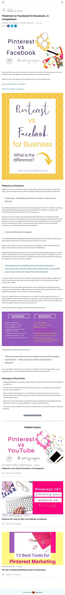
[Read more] (32, 447)
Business (26, 415)
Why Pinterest (14, 23)
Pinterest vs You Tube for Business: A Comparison (23, 468)
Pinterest (5, 23)
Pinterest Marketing (27, 23)
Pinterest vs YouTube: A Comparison (13, 89)
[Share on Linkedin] (15, 26)
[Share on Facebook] (8, 26)
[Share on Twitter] (12, 26)
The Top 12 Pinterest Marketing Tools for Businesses (24, 570)
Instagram (11, 189)
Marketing (32, 415)
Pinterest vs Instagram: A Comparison (14, 84)
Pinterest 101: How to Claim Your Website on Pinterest (24, 519)
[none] (62, 2)
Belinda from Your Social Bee (14, 11)
